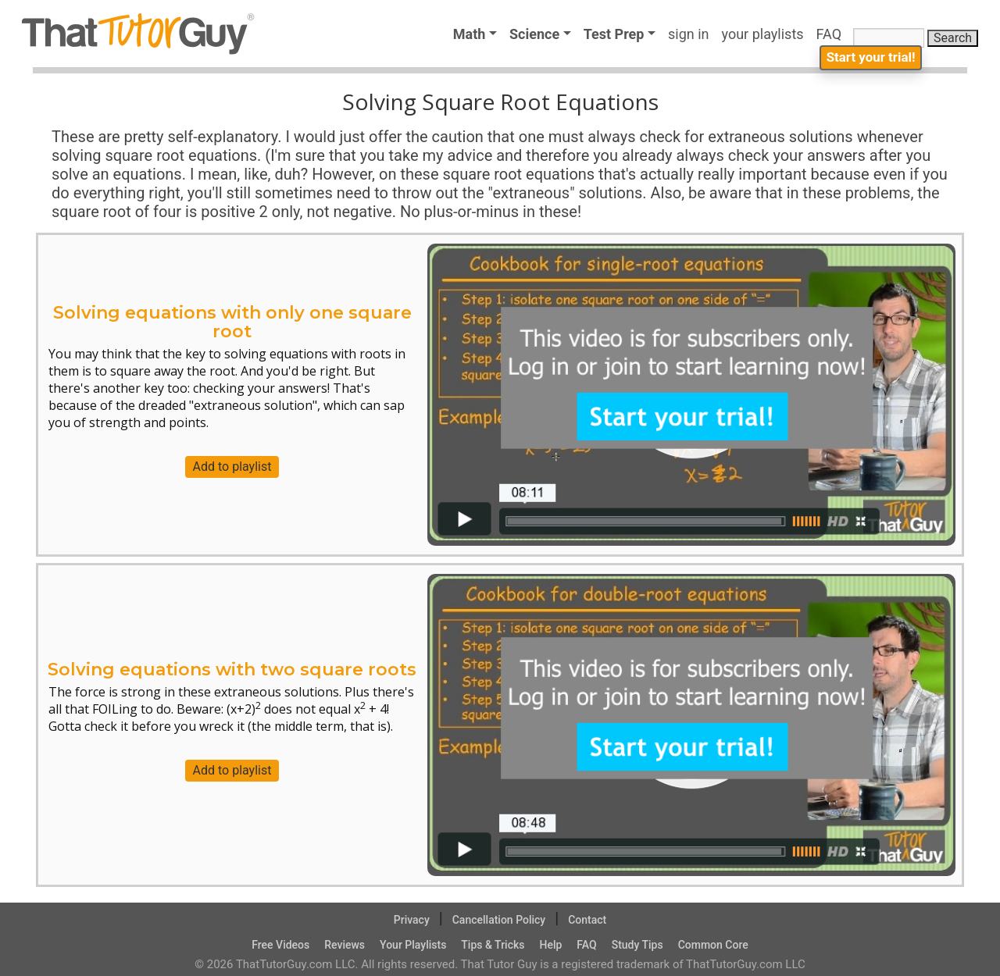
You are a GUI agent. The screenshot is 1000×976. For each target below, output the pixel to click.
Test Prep (614, 34)
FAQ (832, 34)
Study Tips (637, 945)
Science (534, 34)
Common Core (713, 945)
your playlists (763, 34)
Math (469, 34)
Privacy (412, 920)
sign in (688, 34)
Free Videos (280, 945)
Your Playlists (413, 945)
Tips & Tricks (492, 945)
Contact (587, 920)
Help (550, 945)
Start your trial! (866, 67)
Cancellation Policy (499, 920)
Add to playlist (232, 466)
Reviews (344, 945)
